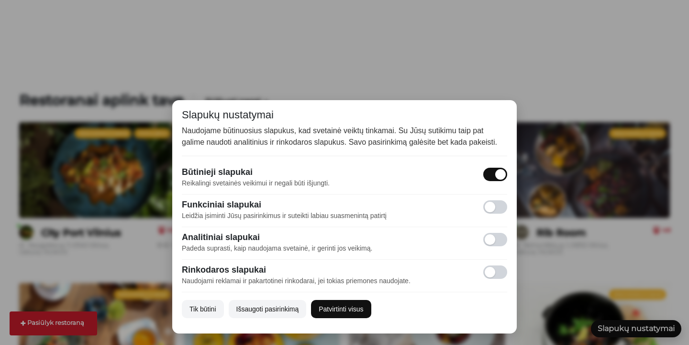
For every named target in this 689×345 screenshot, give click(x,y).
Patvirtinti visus (341, 309)
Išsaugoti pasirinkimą (267, 309)
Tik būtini (202, 309)
